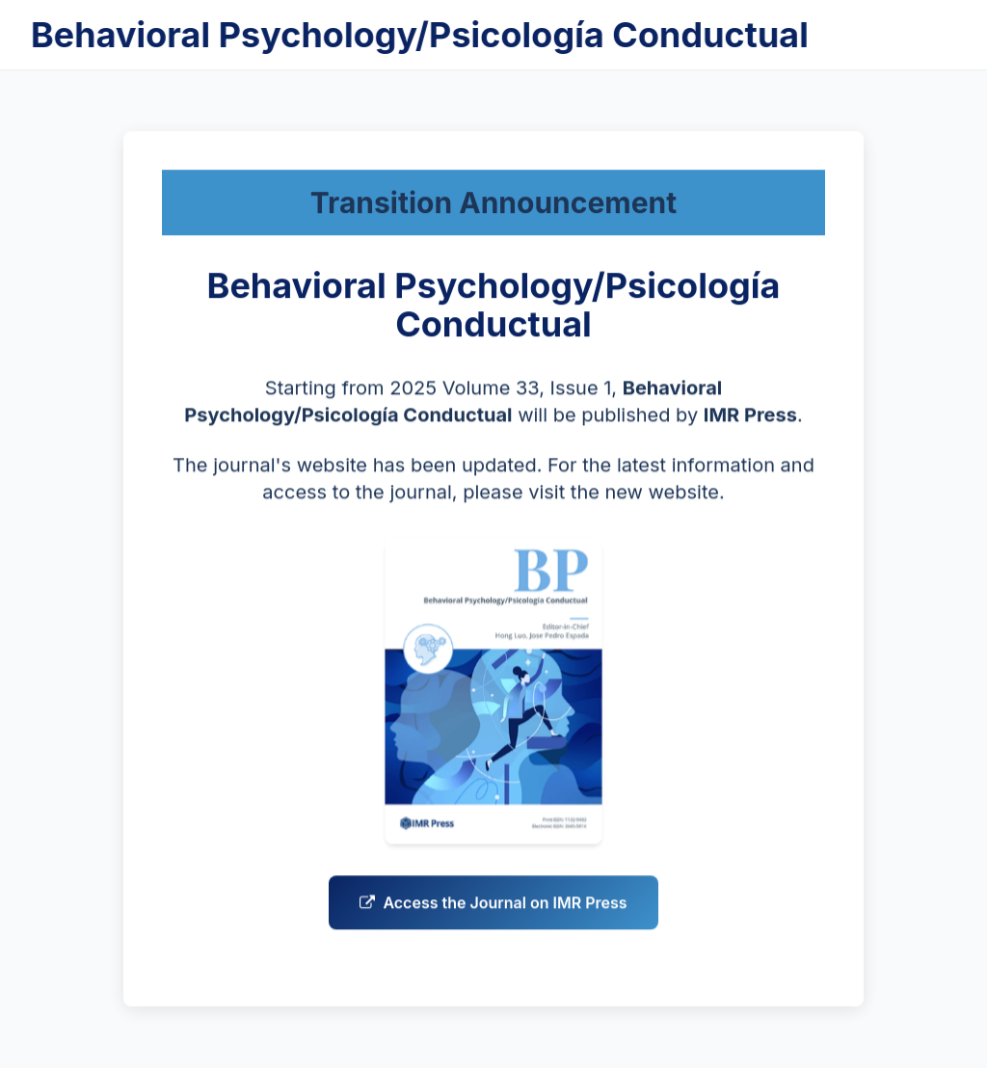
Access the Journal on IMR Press (493, 913)
